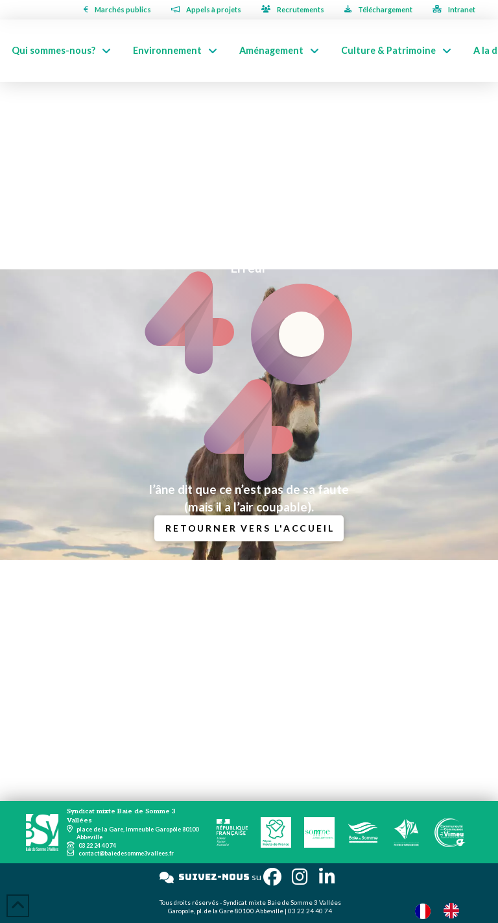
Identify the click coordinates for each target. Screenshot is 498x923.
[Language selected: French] (443, 910)
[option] (454, 910)
